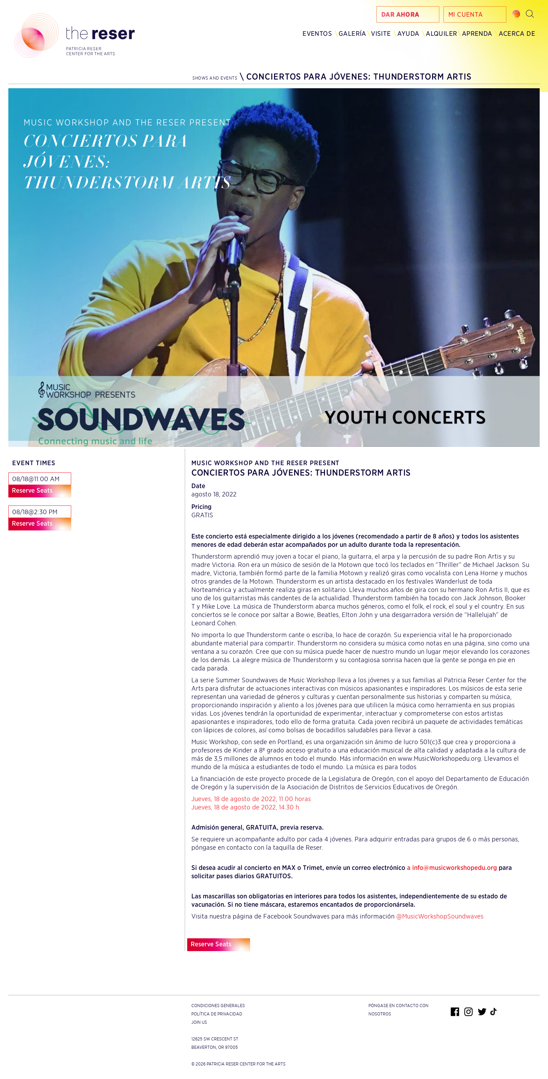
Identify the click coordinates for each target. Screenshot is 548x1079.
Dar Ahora (400, 14)
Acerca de (517, 33)
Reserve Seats (32, 490)
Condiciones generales (218, 1005)
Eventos (317, 33)
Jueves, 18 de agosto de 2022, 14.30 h (245, 807)
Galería (352, 33)
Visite (381, 33)
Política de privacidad (216, 1013)
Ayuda (408, 33)
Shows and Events (214, 78)
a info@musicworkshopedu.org (452, 867)
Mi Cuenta (465, 14)
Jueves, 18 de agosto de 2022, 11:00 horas (251, 798)
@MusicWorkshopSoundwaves (439, 916)
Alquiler (441, 33)
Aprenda (477, 33)
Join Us (199, 1022)
